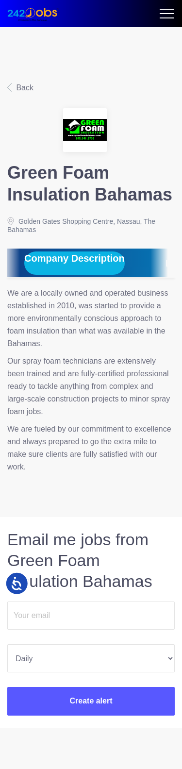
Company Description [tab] (74, 258)
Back (23, 88)
